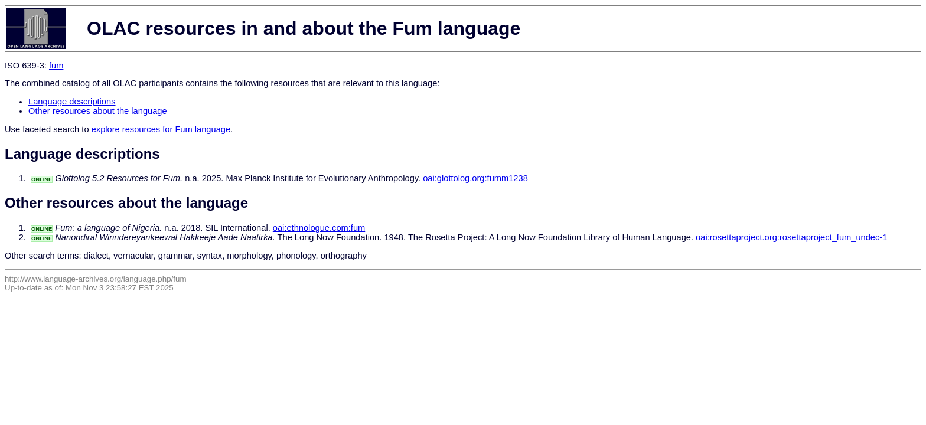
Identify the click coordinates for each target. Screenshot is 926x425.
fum (56, 65)
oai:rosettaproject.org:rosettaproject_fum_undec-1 (791, 237)
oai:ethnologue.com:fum (319, 228)
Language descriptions (72, 101)
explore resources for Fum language (161, 129)
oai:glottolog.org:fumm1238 (475, 178)
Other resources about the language (97, 111)
